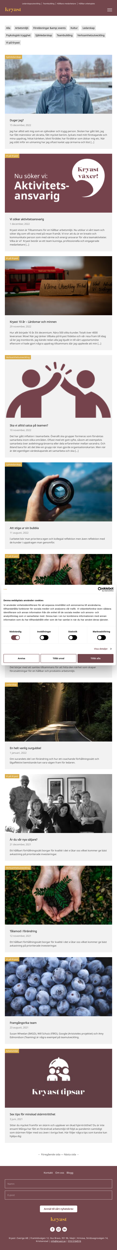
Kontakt (48, 1172)
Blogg (70, 1172)
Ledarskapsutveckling (31, 3)
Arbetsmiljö (21, 28)
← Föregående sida (49, 1154)
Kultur (74, 28)
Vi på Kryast (13, 42)
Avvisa (21, 658)
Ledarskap (89, 28)
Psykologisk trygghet (18, 35)
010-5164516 (74, 1241)
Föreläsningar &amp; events (49, 28)
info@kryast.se (58, 1241)
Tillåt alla (96, 658)
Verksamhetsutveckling (91, 35)
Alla (8, 28)
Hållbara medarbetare (66, 3)
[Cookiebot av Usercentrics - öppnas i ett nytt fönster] (100, 589)
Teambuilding (48, 3)
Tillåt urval (58, 658)
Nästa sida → (71, 1154)
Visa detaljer (101, 648)
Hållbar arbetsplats (87, 3)
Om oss (59, 1172)
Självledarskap (43, 35)
